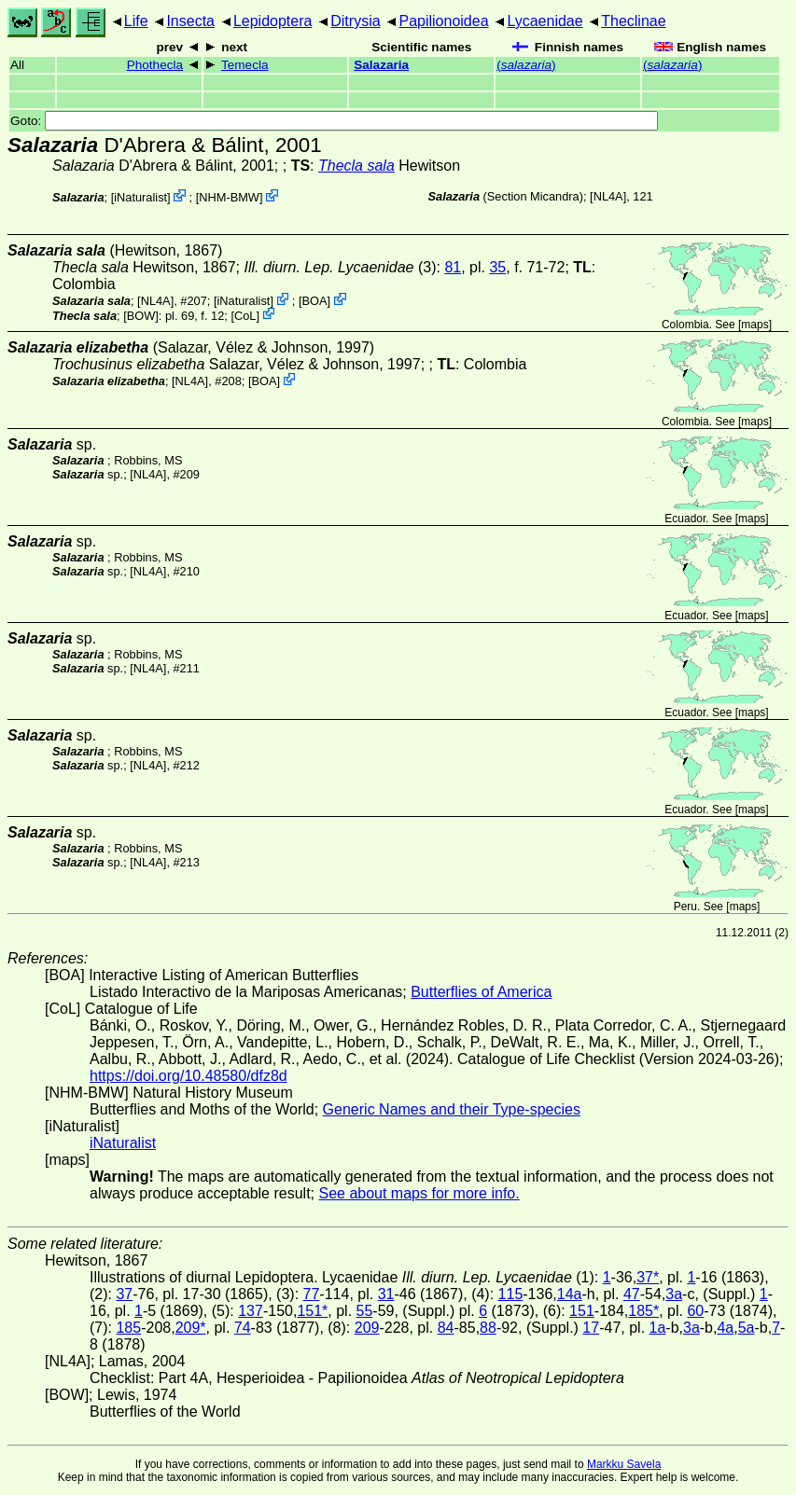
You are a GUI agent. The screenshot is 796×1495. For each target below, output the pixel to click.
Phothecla (155, 65)
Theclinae (633, 21)
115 (511, 1294)
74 (242, 1328)
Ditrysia (355, 21)
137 (250, 1311)
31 (386, 1294)
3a (673, 1294)
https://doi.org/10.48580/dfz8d (188, 1076)
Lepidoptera (273, 21)
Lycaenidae (544, 21)
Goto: (334, 121)
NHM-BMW (229, 197)
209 (367, 1328)
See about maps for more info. (418, 1193)
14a (569, 1294)
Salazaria (381, 65)
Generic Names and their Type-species (451, 1109)
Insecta (190, 21)
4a (725, 1328)
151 (581, 1311)
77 (311, 1294)
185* (643, 1311)
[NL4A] (608, 196)
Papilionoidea (443, 21)
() (525, 65)
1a (657, 1328)
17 (590, 1328)
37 (124, 1294)
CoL (245, 315)
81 (452, 267)
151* (312, 1311)
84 (446, 1328)
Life (136, 21)
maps (754, 324)
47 (631, 1294)
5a (746, 1328)
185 (128, 1328)
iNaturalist (140, 197)
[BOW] (141, 315)
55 (364, 1311)
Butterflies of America (481, 992)
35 (497, 267)
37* (647, 1277)
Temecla (245, 65)
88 (488, 1328)
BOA (315, 301)
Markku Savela (624, 1464)
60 (695, 1311)
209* (190, 1328)
